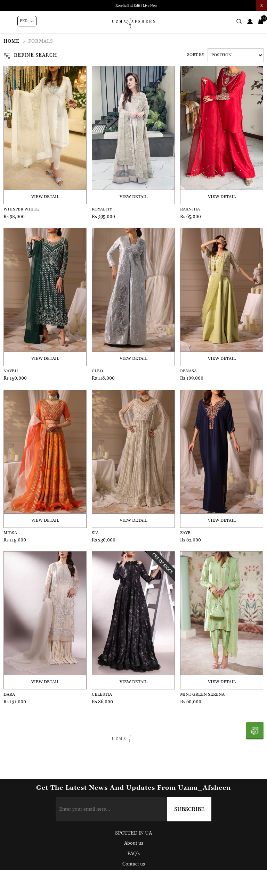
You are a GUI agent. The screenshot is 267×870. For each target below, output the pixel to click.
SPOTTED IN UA (133, 833)
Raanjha (190, 209)
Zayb (185, 533)
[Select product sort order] (236, 55)
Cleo (97, 371)
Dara (9, 694)
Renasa (188, 371)
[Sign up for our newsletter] (134, 809)
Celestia (102, 694)
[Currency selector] (27, 21)
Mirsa (10, 533)
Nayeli (11, 371)
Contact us (133, 864)
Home (11, 41)
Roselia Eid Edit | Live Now (136, 5)
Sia (95, 533)
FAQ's (133, 854)
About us (133, 843)
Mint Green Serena (202, 694)
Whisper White (21, 209)
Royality (102, 209)
